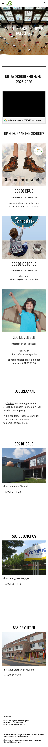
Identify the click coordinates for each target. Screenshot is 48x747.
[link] (24, 107)
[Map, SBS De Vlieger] (24, 694)
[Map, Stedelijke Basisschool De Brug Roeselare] (24, 510)
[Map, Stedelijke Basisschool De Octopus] (24, 602)
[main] (24, 30)
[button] (3, 3)
